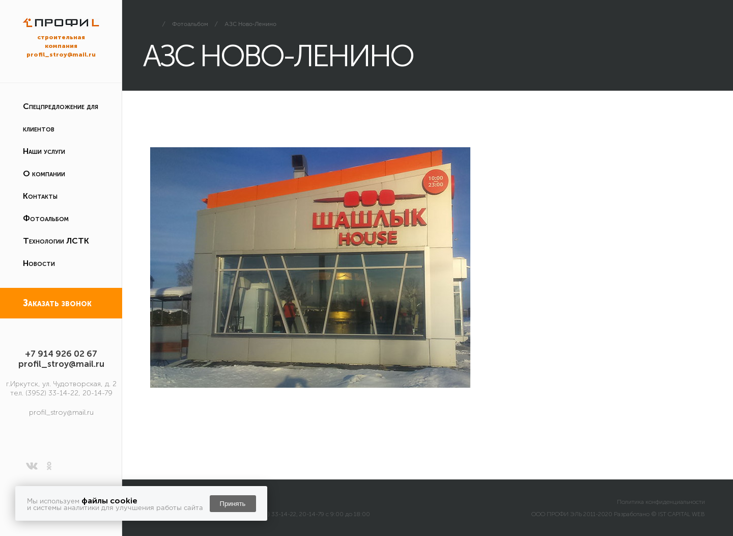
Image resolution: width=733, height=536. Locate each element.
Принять (233, 503)
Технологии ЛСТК (56, 241)
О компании (44, 173)
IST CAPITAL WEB (681, 514)
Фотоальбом (46, 218)
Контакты (40, 196)
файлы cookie (109, 500)
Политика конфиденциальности (661, 501)
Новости (39, 263)
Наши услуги (44, 151)
